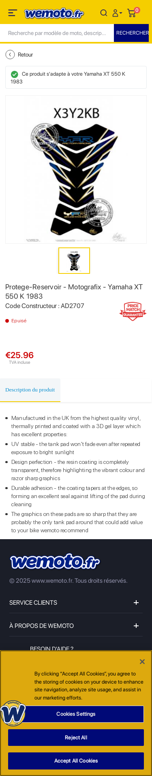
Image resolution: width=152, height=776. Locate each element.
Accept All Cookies (76, 762)
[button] (118, 12)
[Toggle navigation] (13, 14)
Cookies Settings (75, 715)
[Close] (142, 662)
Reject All (76, 738)
